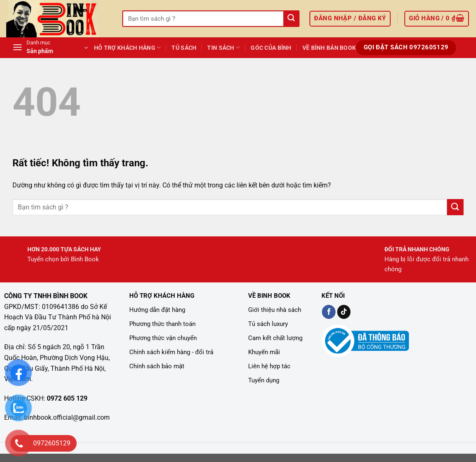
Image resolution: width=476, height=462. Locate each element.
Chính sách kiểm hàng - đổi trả (171, 352)
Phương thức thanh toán (162, 324)
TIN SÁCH (223, 47)
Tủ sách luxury (268, 324)
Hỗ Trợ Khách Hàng (127, 47)
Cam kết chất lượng (275, 338)
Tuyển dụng (263, 380)
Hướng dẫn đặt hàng (157, 310)
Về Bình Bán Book (329, 47)
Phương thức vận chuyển (163, 338)
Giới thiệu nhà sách (274, 310)
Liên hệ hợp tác (269, 366)
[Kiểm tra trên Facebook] (329, 312)
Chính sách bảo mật (156, 366)
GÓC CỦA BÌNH (271, 47)
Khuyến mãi (264, 352)
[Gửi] (291, 19)
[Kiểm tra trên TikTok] (344, 312)
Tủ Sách (184, 47)
